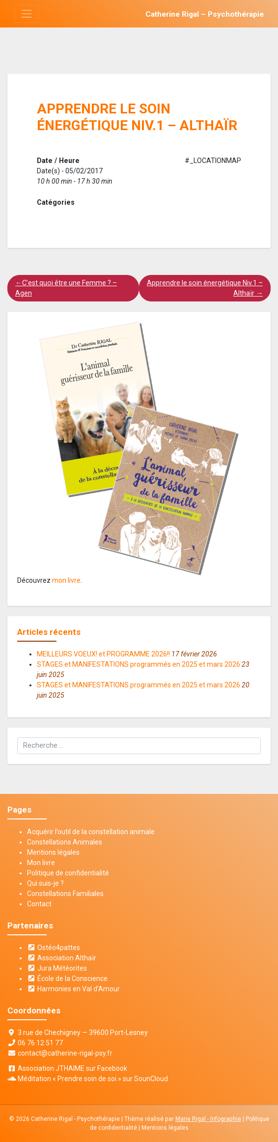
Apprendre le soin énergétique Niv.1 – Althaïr (205, 288)
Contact (39, 904)
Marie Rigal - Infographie (208, 1118)
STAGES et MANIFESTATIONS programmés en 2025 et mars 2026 (138, 664)
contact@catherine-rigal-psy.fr (65, 1053)
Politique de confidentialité (68, 873)
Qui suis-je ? (45, 883)
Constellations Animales (64, 842)
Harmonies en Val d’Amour (73, 989)
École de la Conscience (67, 978)
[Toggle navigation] (26, 13)
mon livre (66, 580)
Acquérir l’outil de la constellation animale (91, 832)
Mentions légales (53, 852)
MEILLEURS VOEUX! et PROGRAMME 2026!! (103, 654)
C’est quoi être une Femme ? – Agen (66, 288)
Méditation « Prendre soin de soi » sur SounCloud (93, 1079)
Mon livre (41, 863)
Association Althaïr (61, 958)
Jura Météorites (57, 968)
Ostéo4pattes (53, 948)
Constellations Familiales (65, 893)
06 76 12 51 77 (40, 1043)
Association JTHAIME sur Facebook (72, 1068)
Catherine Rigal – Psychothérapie (204, 14)
